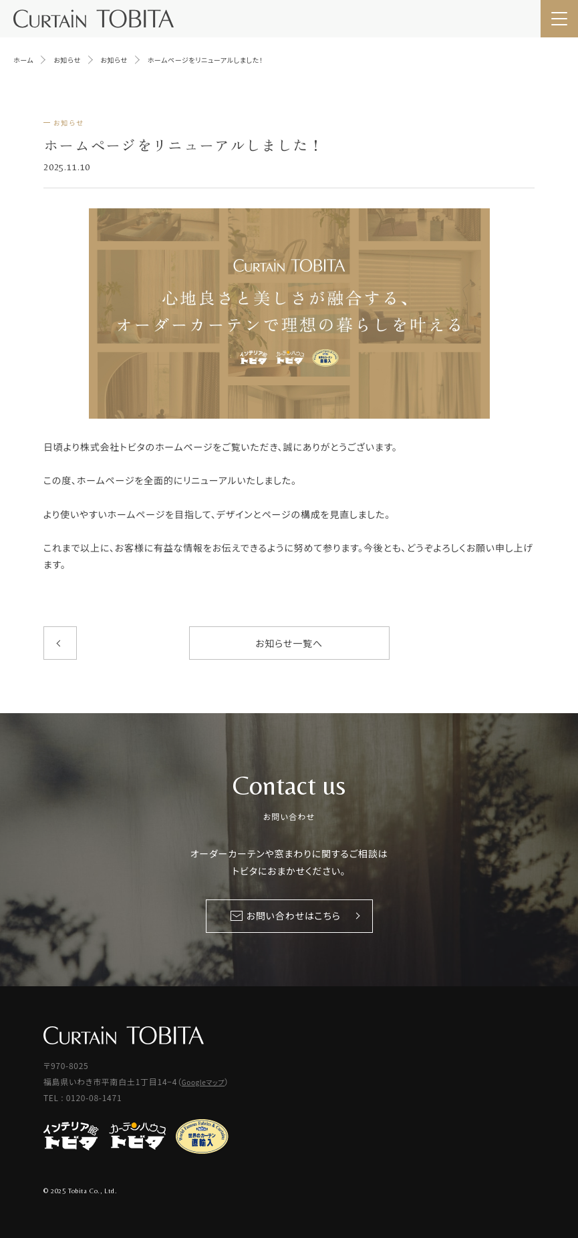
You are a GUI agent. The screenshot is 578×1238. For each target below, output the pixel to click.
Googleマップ (203, 1082)
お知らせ (68, 123)
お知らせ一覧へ (289, 643)
